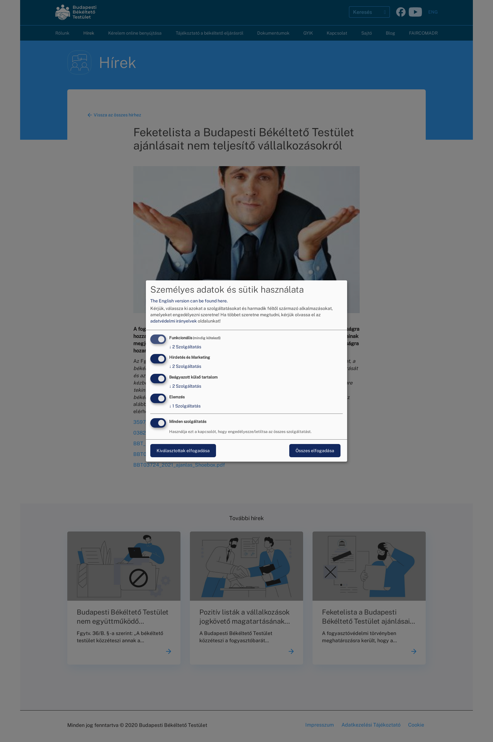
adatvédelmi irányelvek (173, 320)
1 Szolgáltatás (185, 406)
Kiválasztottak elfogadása (183, 450)
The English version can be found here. (189, 300)
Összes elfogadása (315, 450)
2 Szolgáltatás (185, 347)
